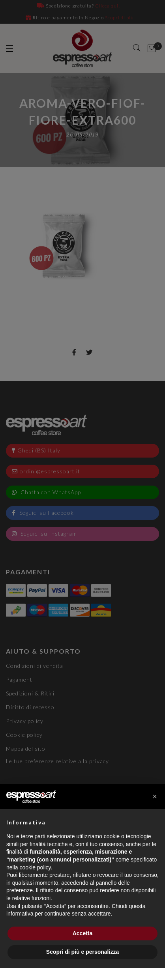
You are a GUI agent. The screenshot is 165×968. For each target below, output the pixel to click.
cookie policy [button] (35, 867)
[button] (154, 796)
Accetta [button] (83, 933)
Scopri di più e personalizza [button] (82, 952)
